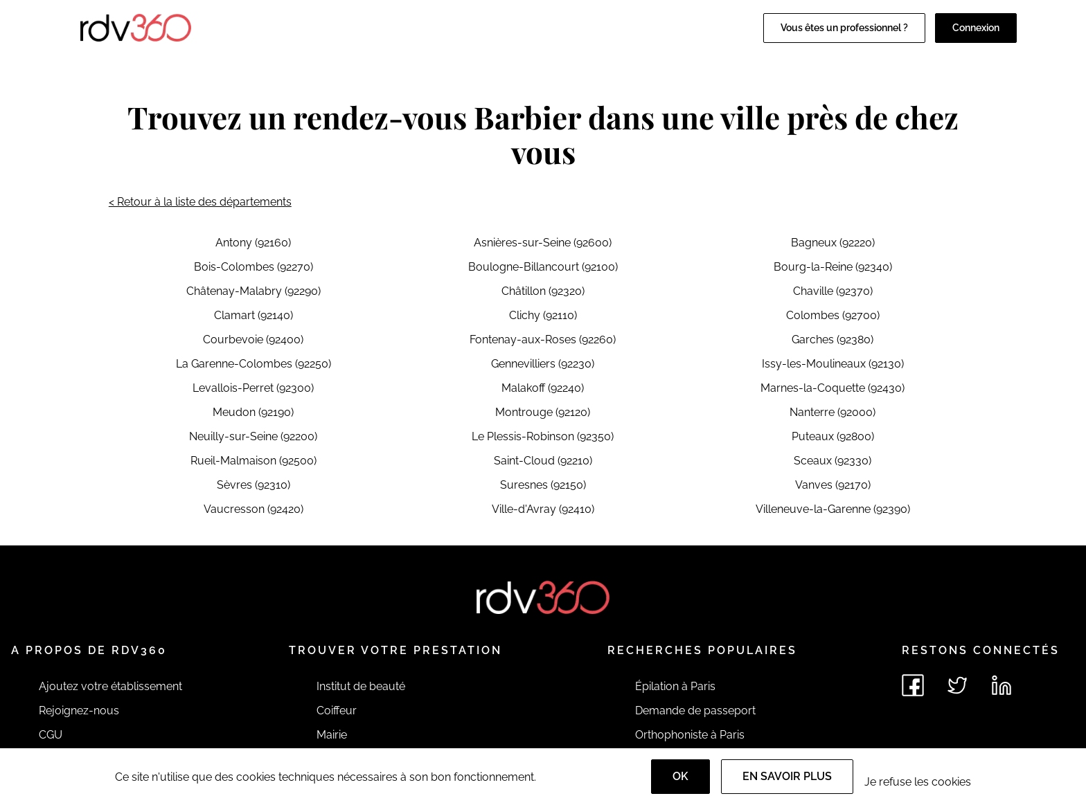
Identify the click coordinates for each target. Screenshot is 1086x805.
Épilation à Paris (675, 686)
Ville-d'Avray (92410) (543, 509)
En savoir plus (787, 776)
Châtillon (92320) (543, 291)
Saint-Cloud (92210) (543, 460)
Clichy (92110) (543, 315)
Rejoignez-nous (79, 710)
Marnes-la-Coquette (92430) (832, 388)
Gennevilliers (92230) (542, 363)
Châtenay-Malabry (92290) (253, 291)
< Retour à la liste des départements (200, 201)
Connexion (975, 27)
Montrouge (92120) (542, 412)
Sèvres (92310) (253, 484)
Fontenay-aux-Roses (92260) (543, 339)
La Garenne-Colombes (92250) (253, 363)
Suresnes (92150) (543, 484)
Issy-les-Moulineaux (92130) (833, 363)
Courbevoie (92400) (253, 339)
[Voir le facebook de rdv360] (913, 685)
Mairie (332, 734)
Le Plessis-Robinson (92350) (543, 436)
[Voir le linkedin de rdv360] (1001, 685)
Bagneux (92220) (833, 242)
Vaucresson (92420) (253, 509)
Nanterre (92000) (832, 412)
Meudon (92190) (253, 412)
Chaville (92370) (833, 291)
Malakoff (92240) (542, 388)
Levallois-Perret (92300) (253, 388)
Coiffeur (337, 710)
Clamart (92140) (253, 315)
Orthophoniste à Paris (690, 734)
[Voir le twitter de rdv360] (957, 685)
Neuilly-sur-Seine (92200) (253, 436)
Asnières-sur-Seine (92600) (543, 242)
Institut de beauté (361, 686)
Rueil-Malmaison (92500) (253, 460)
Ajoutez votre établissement (110, 686)
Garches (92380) (832, 339)
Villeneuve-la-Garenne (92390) (833, 509)
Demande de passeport (695, 710)
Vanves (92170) (833, 484)
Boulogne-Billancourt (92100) (543, 266)
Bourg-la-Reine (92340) (833, 266)
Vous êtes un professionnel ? (844, 27)
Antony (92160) (253, 242)
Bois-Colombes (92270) (253, 266)
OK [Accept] (680, 776)
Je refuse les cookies (917, 781)
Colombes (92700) (833, 315)
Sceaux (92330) (832, 460)
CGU (50, 734)
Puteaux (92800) (833, 436)
